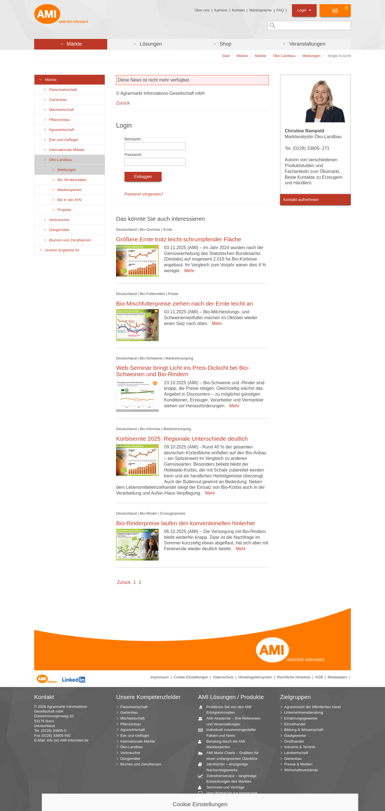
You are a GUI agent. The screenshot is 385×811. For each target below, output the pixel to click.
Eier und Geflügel (60, 140)
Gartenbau (55, 100)
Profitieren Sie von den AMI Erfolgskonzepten (226, 709)
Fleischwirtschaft (60, 90)
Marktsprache (260, 10)
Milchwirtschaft (58, 110)
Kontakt (238, 10)
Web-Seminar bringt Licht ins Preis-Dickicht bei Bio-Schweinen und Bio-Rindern (182, 370)
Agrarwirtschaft (58, 130)
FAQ (280, 10)
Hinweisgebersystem (255, 677)
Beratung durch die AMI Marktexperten (223, 744)
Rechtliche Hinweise (294, 677)
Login (304, 10)
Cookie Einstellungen (191, 677)
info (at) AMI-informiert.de (67, 740)
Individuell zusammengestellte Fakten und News (229, 732)
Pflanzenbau (56, 120)
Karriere (220, 10)
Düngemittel (56, 230)
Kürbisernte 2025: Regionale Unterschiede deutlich (182, 438)
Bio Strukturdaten (69, 180)
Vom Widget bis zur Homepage (230, 793)
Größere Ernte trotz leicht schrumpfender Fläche (178, 239)
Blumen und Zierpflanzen (67, 240)
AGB (319, 677)
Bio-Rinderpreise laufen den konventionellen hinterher (185, 523)
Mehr (188, 270)
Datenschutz (223, 677)
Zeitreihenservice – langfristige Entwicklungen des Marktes (229, 778)
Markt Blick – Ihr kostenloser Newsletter (227, 801)
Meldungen (63, 170)
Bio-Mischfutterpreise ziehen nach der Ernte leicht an (184, 303)
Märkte (47, 80)
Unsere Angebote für (59, 250)
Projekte (61, 210)
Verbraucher (56, 220)
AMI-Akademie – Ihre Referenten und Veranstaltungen (231, 721)
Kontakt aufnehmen (301, 199)
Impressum (160, 677)
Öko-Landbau (57, 160)
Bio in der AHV (66, 200)
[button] (70, 44)
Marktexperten (66, 190)
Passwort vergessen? (143, 194)
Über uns (201, 10)
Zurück (123, 103)
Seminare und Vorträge (223, 787)
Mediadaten (337, 677)
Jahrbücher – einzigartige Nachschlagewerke (225, 767)
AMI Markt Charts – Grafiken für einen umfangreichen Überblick (230, 755)
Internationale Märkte (63, 150)
